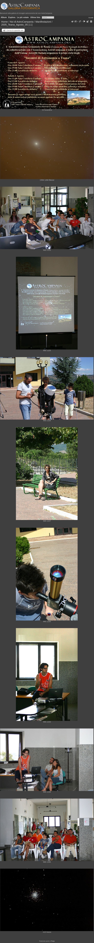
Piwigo (53, 941)
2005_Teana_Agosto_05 (14, 24)
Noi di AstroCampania (21, 21)
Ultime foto (35, 17)
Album (4, 17)
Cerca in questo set (14, 30)
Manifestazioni (43, 21)
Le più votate (23, 17)
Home (4, 21)
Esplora (11, 17)
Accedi (90, 18)
